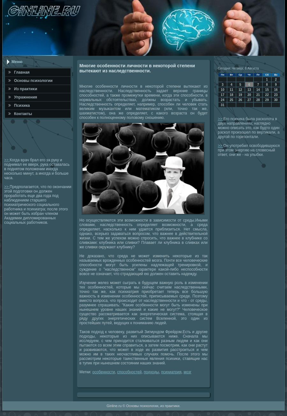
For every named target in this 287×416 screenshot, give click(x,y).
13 (249, 89)
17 (222, 95)
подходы (151, 372)
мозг (188, 372)
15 (267, 89)
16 (275, 89)
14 (258, 89)
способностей (129, 372)
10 (222, 89)
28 (258, 100)
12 (240, 89)
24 (222, 100)
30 (275, 100)
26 (240, 100)
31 (222, 105)
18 (231, 95)
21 (258, 95)
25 (231, 100)
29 (267, 100)
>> (7, 160)
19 (240, 95)
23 (275, 95)
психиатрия (171, 372)
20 (249, 95)
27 (249, 100)
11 (231, 89)
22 (267, 95)
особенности (103, 372)
